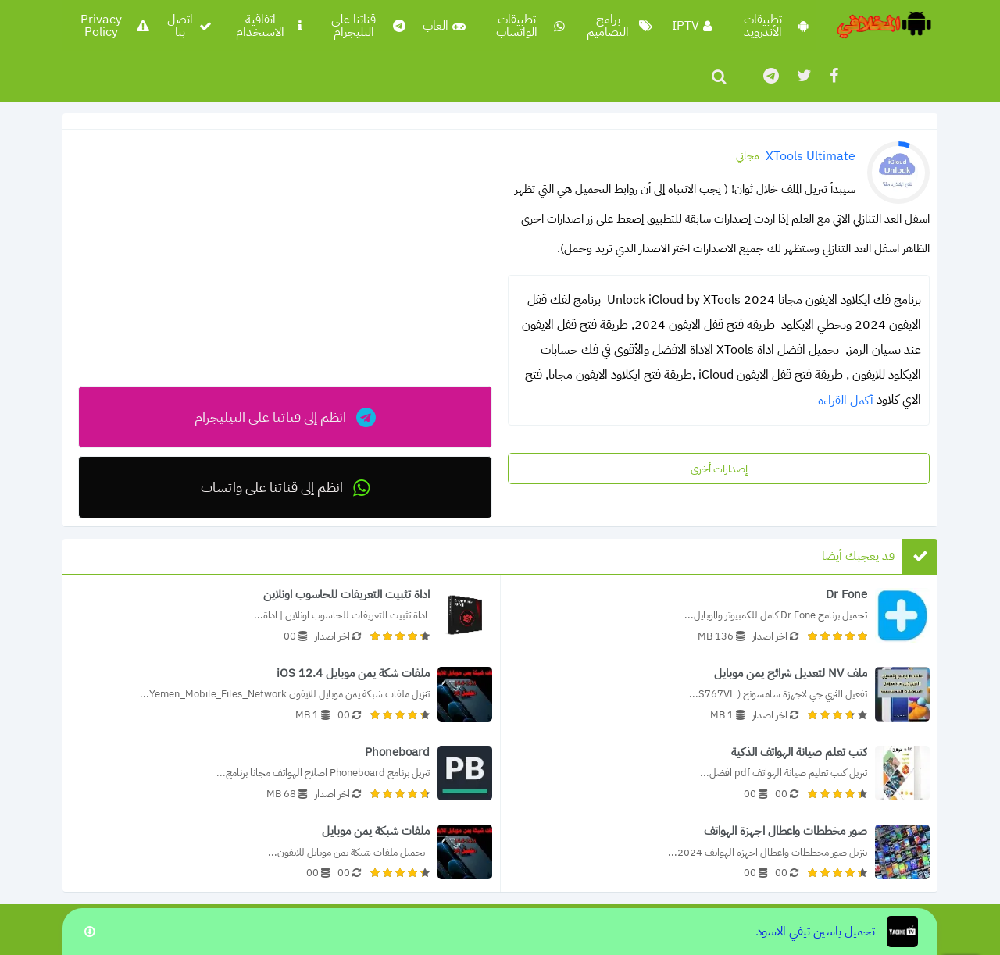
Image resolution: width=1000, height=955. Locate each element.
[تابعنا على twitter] (803, 76)
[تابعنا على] (770, 76)
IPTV (692, 26)
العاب (444, 26)
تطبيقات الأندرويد (776, 25)
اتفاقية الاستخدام (269, 25)
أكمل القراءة (845, 400)
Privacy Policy (114, 25)
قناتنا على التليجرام (368, 25)
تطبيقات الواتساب (530, 25)
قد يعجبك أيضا (858, 556)
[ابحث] (718, 76)
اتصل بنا (189, 25)
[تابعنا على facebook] (832, 76)
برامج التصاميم (619, 25)
